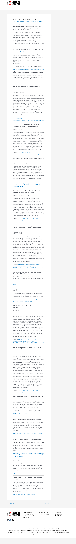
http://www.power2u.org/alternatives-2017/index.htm (30, 51)
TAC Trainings (36, 8)
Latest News (16, 21)
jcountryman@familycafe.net (30, 522)
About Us (66, 8)
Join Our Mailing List (57, 8)
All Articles (29, 8)
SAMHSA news (28, 21)
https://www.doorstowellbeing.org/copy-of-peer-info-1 (25, 479)
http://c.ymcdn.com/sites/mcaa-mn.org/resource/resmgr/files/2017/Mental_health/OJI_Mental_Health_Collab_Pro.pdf (27, 188)
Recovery (22, 21)
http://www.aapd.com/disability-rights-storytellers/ (24, 500)
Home (23, 8)
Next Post (47, 509)
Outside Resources (46, 8)
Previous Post (10, 509)
